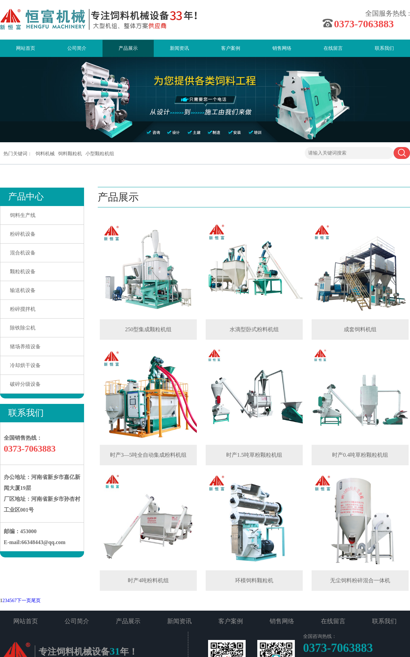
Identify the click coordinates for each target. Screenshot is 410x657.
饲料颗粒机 (70, 153)
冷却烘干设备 (25, 365)
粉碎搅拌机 (23, 309)
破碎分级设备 (25, 384)
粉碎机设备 (23, 234)
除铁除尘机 (23, 328)
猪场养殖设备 (25, 346)
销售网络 (281, 48)
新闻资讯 (179, 48)
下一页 (24, 600)
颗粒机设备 (23, 271)
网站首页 (25, 48)
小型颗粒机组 (99, 153)
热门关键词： (17, 153)
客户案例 (230, 48)
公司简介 (76, 48)
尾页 (36, 600)
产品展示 (128, 48)
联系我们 (384, 48)
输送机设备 (23, 290)
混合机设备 (23, 253)
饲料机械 (45, 153)
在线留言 (333, 48)
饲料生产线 (23, 215)
